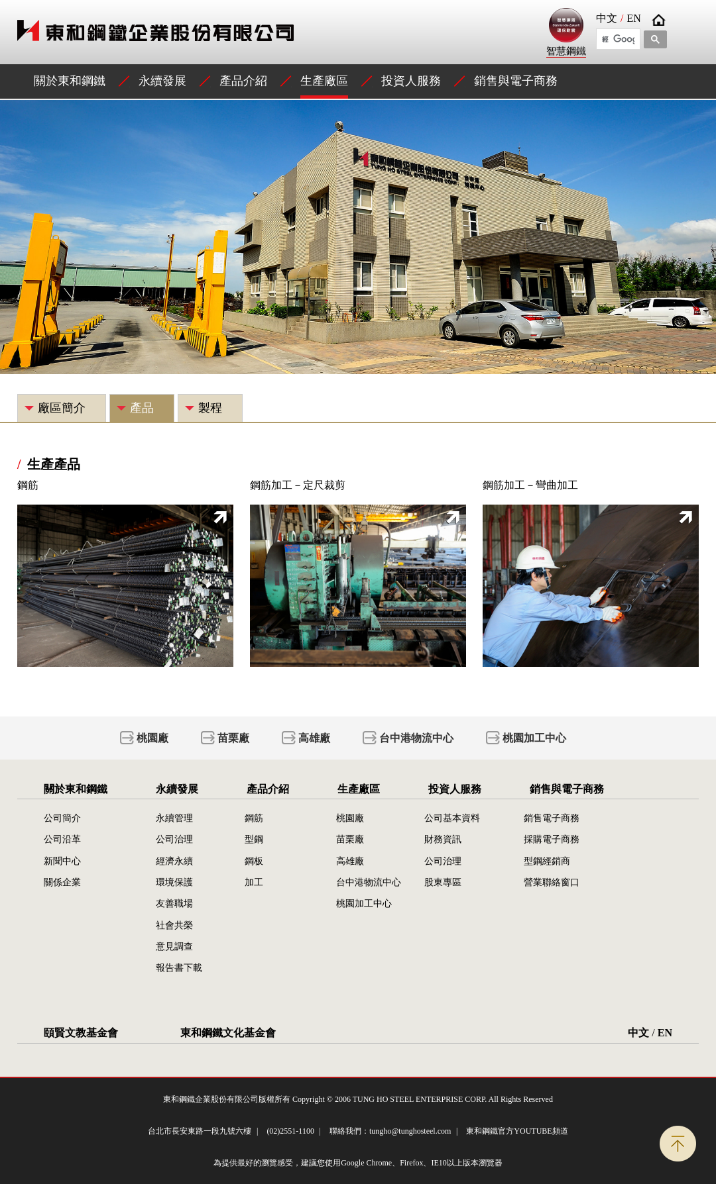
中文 (606, 18)
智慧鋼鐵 (566, 32)
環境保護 (174, 882)
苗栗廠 (233, 738)
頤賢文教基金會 (81, 1032)
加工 (254, 882)
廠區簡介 (62, 408)
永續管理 (174, 818)
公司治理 (174, 839)
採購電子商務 (551, 839)
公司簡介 (62, 818)
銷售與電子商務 (516, 80)
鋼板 (254, 861)
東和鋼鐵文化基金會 (228, 1032)
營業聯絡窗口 (551, 882)
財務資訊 (442, 839)
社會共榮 (174, 925)
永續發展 (162, 80)
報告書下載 (179, 967)
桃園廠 (152, 738)
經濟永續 (174, 861)
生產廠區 (324, 80)
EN (633, 18)
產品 (142, 408)
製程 (210, 408)
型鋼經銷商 (547, 861)
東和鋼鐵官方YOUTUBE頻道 (516, 1131)
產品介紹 (243, 80)
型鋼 (254, 839)
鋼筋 (254, 818)
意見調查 (174, 946)
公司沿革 (62, 839)
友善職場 (174, 903)
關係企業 (62, 882)
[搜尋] (618, 39)
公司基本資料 (452, 818)
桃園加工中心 (534, 738)
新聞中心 (62, 861)
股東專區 (442, 882)
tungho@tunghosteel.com (410, 1131)
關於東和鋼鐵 (69, 80)
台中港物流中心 (416, 738)
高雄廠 (314, 738)
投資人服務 (411, 80)
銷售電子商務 (551, 818)
